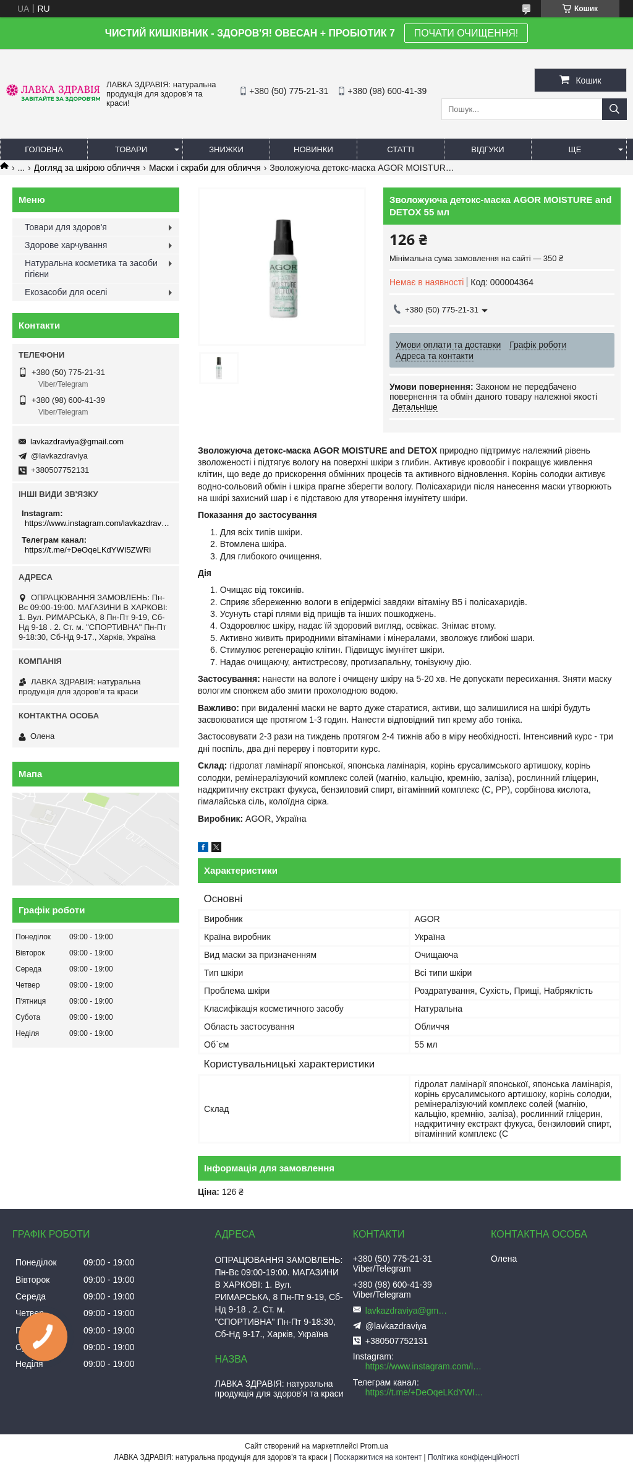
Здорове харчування (66, 245)
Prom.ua (374, 1446)
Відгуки (487, 149)
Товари (131, 149)
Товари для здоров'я (66, 227)
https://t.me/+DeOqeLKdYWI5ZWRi (88, 549)
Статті (400, 149)
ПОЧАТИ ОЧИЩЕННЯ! (466, 33)
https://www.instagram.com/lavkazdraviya (97, 523)
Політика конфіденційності (473, 1457)
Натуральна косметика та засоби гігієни (91, 268)
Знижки (226, 149)
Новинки (313, 149)
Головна (44, 149)
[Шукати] (614, 109)
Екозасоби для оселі (66, 292)
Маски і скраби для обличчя (205, 168)
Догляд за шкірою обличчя (87, 168)
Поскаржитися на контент (378, 1457)
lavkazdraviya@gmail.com (77, 441)
